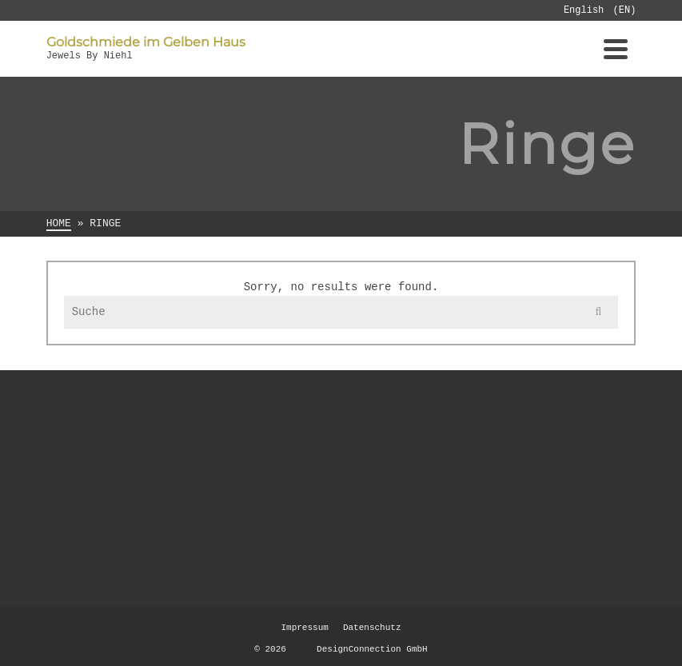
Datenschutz (372, 627)
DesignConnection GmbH (359, 649)
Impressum (304, 627)
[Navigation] (616, 49)
